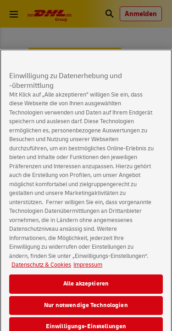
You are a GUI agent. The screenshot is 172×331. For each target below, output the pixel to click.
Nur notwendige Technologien (86, 309)
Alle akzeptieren (86, 287)
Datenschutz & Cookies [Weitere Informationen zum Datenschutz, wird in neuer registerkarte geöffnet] (41, 269)
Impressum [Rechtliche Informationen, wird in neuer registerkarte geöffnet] (87, 269)
